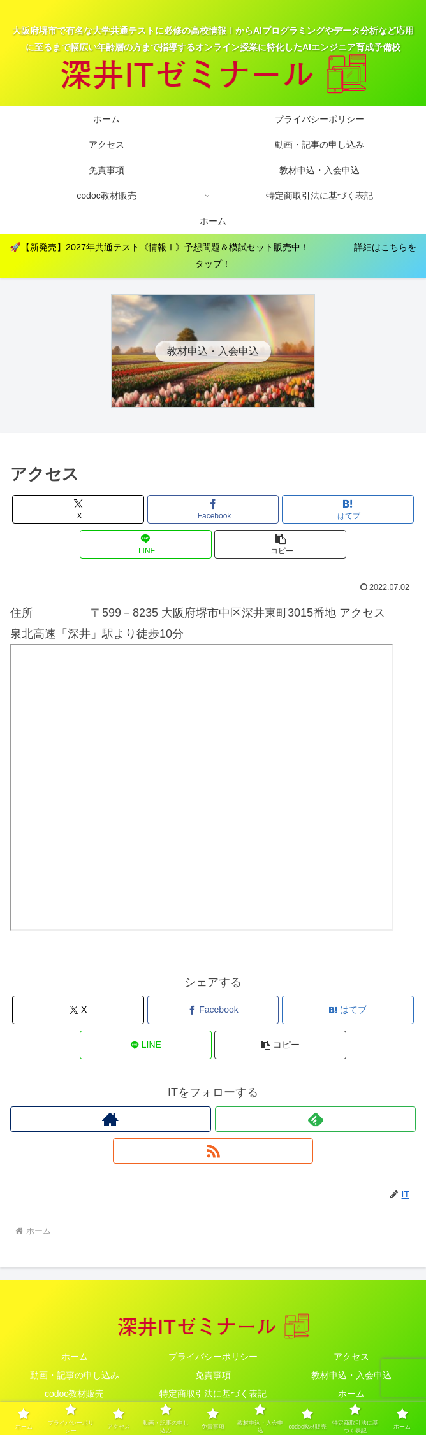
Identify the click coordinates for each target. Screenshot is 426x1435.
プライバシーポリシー (213, 1357)
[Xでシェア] (78, 509)
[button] (280, 544)
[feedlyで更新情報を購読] (315, 1119)
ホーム (74, 1357)
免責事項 (213, 1375)
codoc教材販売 (74, 1394)
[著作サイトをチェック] (110, 1119)
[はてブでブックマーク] (348, 509)
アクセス (351, 1357)
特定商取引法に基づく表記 (213, 1394)
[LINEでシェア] (146, 544)
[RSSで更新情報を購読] (213, 1151)
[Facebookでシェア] (213, 509)
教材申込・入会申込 (351, 1375)
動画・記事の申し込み (74, 1375)
